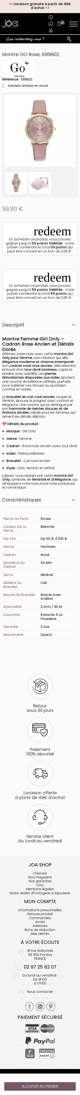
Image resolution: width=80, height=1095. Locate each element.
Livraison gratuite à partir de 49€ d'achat (42, 6)
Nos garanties (40, 881)
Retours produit (40, 913)
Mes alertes (40, 933)
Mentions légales (40, 889)
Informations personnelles (40, 910)
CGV (40, 885)
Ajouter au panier (40, 1086)
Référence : (11, 79)
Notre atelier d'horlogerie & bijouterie (40, 893)
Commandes (40, 918)
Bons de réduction (40, 929)
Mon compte (40, 901)
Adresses (40, 925)
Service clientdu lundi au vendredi (40, 838)
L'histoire (40, 873)
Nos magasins (40, 877)
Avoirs (40, 921)
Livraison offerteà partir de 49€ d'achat (40, 795)
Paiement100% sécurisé (40, 751)
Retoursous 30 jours (40, 708)
